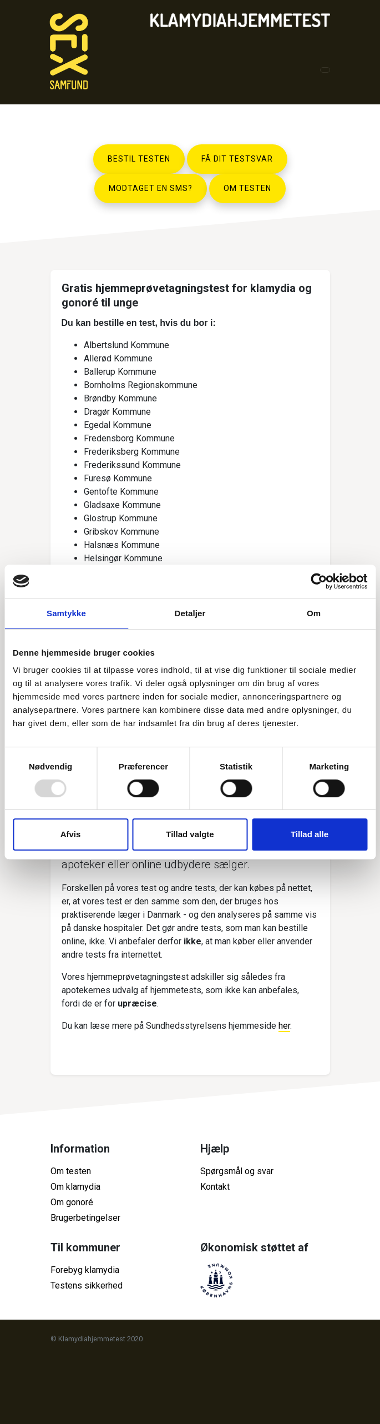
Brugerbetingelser (85, 1217)
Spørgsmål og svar (236, 1171)
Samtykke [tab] (66, 613)
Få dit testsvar (237, 158)
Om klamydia (75, 1186)
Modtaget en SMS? (150, 188)
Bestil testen (139, 158)
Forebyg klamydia (84, 1270)
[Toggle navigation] (325, 70)
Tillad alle (309, 834)
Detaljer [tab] (190, 613)
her (284, 1025)
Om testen (247, 188)
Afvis (70, 834)
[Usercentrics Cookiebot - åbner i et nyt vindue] (318, 581)
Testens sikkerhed (86, 1285)
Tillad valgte (190, 834)
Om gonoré (71, 1202)
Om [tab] (314, 613)
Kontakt (215, 1186)
